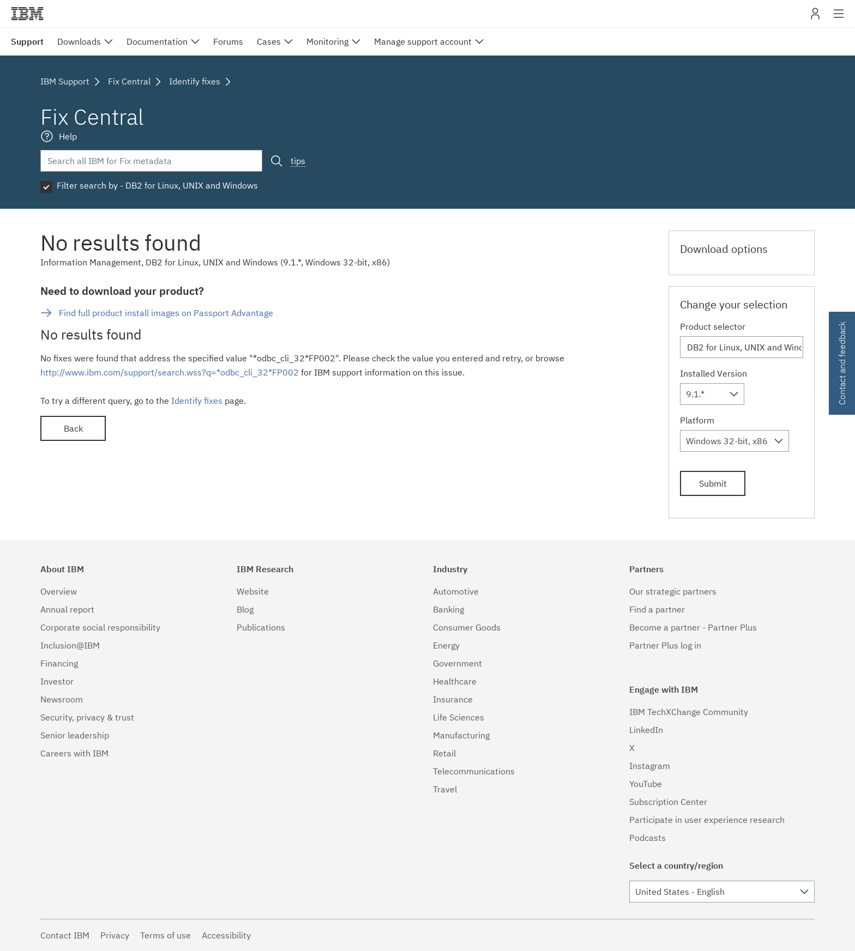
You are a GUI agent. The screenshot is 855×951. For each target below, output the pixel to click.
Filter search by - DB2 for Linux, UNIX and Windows (157, 185)
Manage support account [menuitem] (423, 41)
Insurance (453, 699)
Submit (713, 483)
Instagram (649, 765)
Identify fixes (196, 400)
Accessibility (226, 935)
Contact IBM (64, 935)
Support (27, 41)
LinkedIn (646, 729)
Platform (697, 420)
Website (253, 591)
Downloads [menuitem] (79, 41)
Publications (261, 627)
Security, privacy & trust (87, 717)
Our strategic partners (672, 591)
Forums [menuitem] (228, 41)
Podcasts (647, 837)
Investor (57, 681)
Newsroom (61, 699)
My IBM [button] (815, 17)
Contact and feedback (841, 363)
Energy (446, 645)
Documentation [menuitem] (157, 41)
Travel (445, 789)
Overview (58, 591)
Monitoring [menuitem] (327, 41)
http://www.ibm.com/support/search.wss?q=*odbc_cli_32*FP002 (169, 372)
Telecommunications (474, 771)
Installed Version (713, 373)
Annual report (67, 609)
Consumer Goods (467, 627)
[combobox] (712, 394)
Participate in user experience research (707, 819)
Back (73, 428)
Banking (448, 609)
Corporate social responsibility (100, 627)
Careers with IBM (74, 753)
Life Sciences (458, 717)
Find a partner (657, 609)
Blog (245, 609)
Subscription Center (668, 801)
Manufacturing (461, 735)
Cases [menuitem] (269, 41)
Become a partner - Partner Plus (693, 627)
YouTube (645, 783)
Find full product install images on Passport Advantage (166, 312)
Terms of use (165, 935)
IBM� (27, 13)
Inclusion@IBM (70, 645)
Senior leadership (74, 735)
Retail (444, 753)
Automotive (456, 591)
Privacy (114, 935)
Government (457, 663)
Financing (59, 663)
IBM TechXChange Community (688, 711)
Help (68, 136)
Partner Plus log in (665, 645)
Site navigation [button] (839, 19)
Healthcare (455, 681)
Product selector (712, 326)
